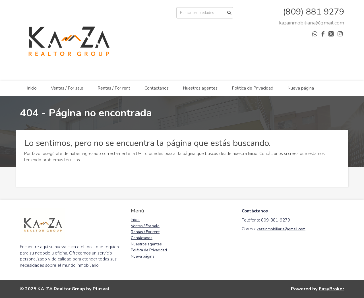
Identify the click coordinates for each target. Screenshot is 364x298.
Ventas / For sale (67, 88)
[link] (311, 22)
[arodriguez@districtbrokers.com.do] (311, 22)
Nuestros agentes (200, 88)
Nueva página (301, 88)
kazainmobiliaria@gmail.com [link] (281, 229)
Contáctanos (156, 88)
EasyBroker (331, 288)
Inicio (32, 88)
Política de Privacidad (252, 88)
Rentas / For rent (114, 88)
